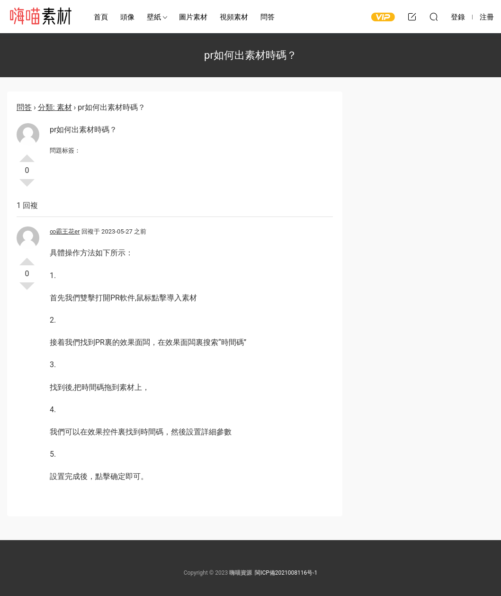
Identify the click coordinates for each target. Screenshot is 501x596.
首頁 (101, 17)
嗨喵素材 (40, 16)
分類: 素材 (55, 107)
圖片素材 (193, 17)
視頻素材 (234, 17)
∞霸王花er (65, 231)
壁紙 (154, 17)
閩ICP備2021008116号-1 (286, 572)
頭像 (127, 17)
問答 (267, 17)
